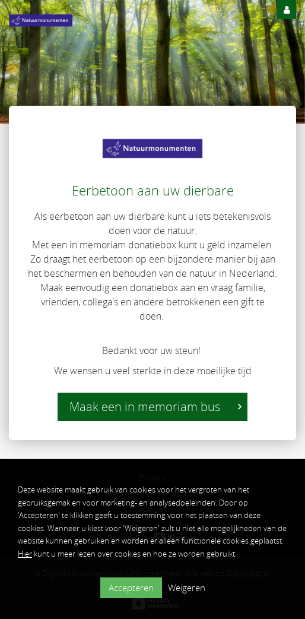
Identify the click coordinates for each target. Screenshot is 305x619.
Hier (25, 553)
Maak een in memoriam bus (155, 407)
